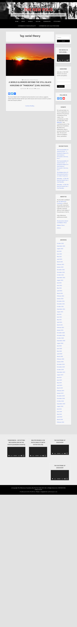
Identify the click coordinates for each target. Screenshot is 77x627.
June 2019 (59, 380)
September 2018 (61, 403)
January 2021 (60, 330)
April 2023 (59, 259)
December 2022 (61, 269)
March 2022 (60, 293)
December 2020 (61, 332)
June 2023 (59, 254)
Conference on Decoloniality (27, 26)
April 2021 (59, 322)
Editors (38, 21)
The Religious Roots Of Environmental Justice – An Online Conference (63, 174)
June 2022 (59, 285)
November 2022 (61, 272)
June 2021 (59, 317)
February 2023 (60, 264)
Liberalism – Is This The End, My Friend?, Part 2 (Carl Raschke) (63, 180)
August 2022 (60, 280)
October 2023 (60, 243)
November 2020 (61, 335)
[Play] (58, 60)
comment (38, 88)
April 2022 (59, 290)
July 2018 (59, 409)
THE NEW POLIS (38, 9)
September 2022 (61, 277)
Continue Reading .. (30, 106)
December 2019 (61, 364)
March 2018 (60, 419)
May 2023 (59, 256)
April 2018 (59, 417)
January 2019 (60, 393)
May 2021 (59, 319)
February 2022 (60, 296)
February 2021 (60, 327)
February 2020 (60, 359)
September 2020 (61, 340)
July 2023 (59, 251)
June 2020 (59, 348)
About (23, 21)
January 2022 (60, 298)
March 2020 (60, 356)
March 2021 (60, 325)
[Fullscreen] (69, 60)
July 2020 (59, 346)
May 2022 (59, 288)
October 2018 (60, 401)
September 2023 (61, 246)
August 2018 (60, 406)
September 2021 (61, 309)
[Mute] (67, 60)
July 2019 (59, 377)
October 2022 (60, 275)
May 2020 (59, 351)
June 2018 (59, 411)
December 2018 (61, 396)
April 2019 (59, 385)
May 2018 (59, 414)
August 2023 (60, 248)
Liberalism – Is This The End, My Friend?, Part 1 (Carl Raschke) (63, 186)
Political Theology (34, 79)
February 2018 (60, 422)
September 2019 (61, 372)
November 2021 (61, 304)
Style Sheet (57, 21)
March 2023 (60, 261)
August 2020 (60, 343)
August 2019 (60, 375)
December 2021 (61, 301)
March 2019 (60, 388)
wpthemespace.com (52, 491)
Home (16, 21)
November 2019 (61, 367)
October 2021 (60, 306)
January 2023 (60, 267)
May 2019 (59, 382)
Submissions (47, 21)
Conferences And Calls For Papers (49, 26)
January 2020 (60, 361)
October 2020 (60, 338)
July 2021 (59, 314)
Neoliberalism (26, 79)
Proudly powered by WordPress (27, 491)
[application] (63, 58)
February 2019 (60, 390)
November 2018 (61, 398)
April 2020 (59, 353)
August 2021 (60, 311)
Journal (30, 21)
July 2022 (59, 283)
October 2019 (60, 369)
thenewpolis (31, 88)
